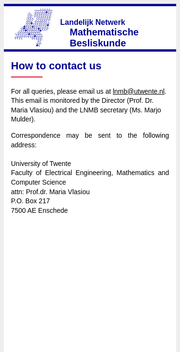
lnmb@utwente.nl (138, 91)
